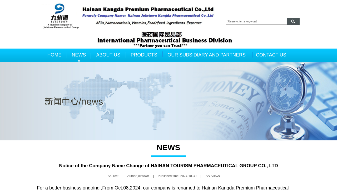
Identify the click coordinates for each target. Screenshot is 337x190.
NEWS (79, 55)
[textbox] (256, 21)
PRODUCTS (144, 55)
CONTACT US (271, 55)
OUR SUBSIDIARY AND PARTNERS (206, 55)
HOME (54, 55)
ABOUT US (108, 55)
